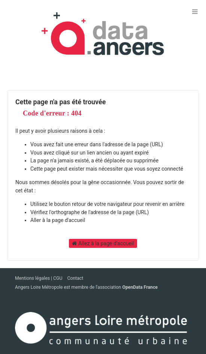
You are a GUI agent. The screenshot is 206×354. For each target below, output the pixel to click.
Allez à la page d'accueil (103, 243)
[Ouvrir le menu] (195, 11)
